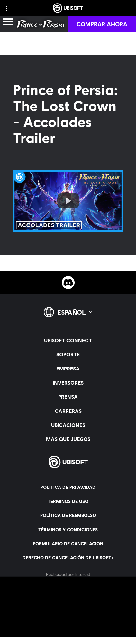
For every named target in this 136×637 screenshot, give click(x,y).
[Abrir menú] (8, 22)
